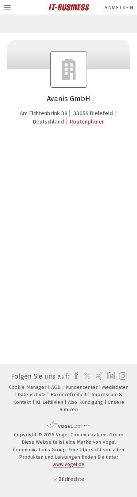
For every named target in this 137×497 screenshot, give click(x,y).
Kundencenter (82, 387)
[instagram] (121, 376)
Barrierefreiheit (69, 394)
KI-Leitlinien (50, 402)
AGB (56, 387)
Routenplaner (87, 121)
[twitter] (85, 376)
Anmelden (118, 7)
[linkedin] (110, 376)
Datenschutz (32, 394)
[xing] (98, 376)
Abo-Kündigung (86, 402)
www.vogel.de (68, 464)
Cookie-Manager (28, 387)
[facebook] (74, 376)
